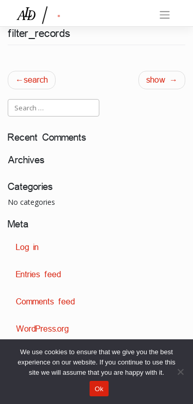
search (36, 79)
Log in (27, 247)
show (155, 79)
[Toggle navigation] (164, 15)
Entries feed (38, 274)
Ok (99, 389)
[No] (180, 372)
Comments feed (45, 301)
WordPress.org (42, 328)
